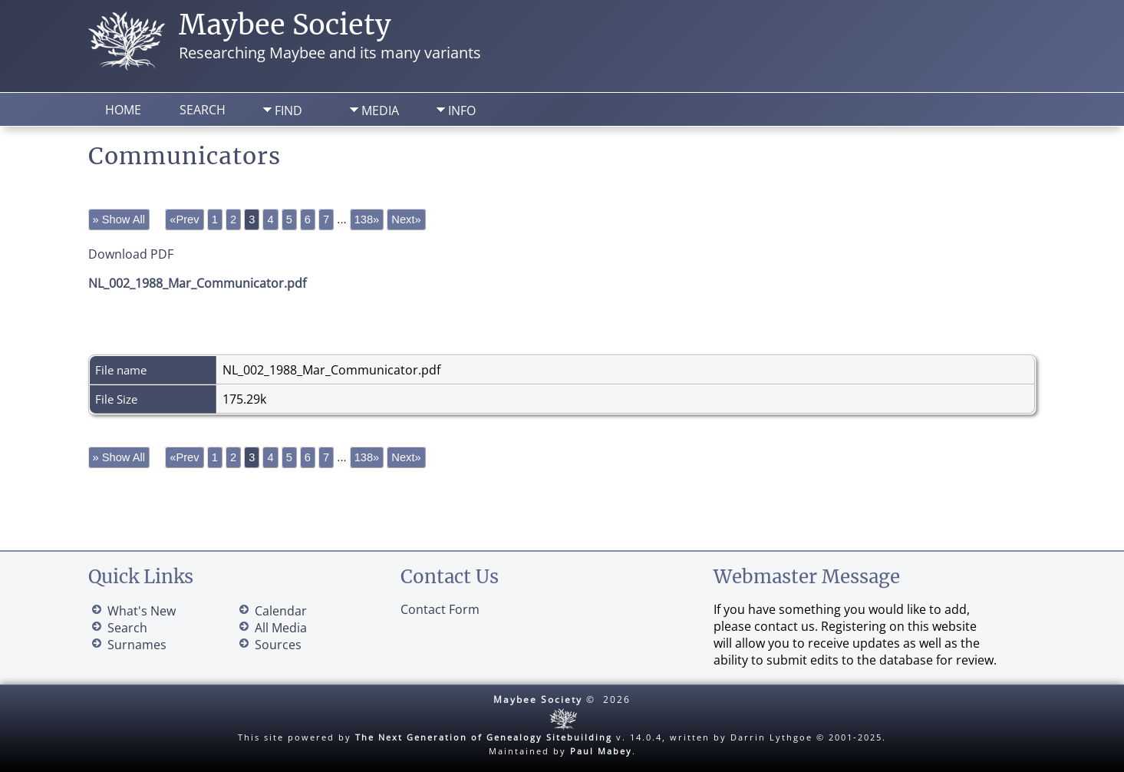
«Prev (184, 219)
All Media (281, 627)
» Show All (119, 219)
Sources (278, 644)
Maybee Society (285, 25)
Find (288, 110)
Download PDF (130, 254)
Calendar (281, 610)
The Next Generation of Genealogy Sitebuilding (483, 737)
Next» (405, 219)
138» (367, 219)
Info (462, 110)
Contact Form (440, 609)
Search (203, 109)
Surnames (136, 644)
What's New (141, 610)
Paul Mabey (601, 751)
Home (123, 109)
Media (380, 110)
